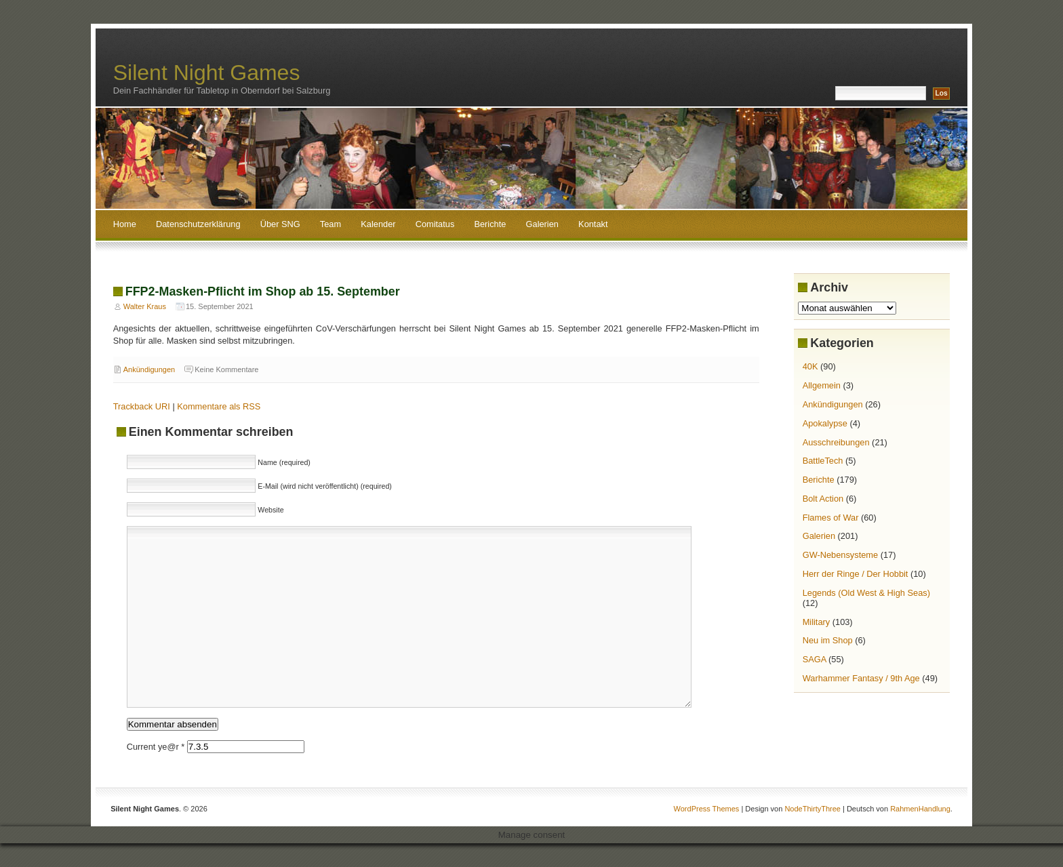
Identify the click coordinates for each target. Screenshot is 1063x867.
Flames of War (831, 517)
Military (816, 622)
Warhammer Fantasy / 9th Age (861, 678)
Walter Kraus (144, 306)
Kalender (378, 224)
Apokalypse (825, 423)
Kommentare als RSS (218, 406)
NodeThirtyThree (812, 809)
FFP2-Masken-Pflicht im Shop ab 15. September (262, 291)
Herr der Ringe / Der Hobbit (855, 574)
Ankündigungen (149, 369)
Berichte (490, 224)
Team (330, 224)
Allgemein (822, 385)
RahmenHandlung (920, 809)
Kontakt (592, 224)
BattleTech (823, 461)
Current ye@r (156, 747)
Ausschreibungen (836, 442)
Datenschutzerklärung (198, 224)
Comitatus (435, 224)
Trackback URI (141, 406)
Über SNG (280, 224)
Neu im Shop (828, 640)
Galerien (542, 224)
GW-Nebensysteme (840, 555)
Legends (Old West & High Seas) (866, 593)
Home (124, 224)
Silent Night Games (206, 72)
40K (810, 366)
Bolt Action (823, 498)
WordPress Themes (707, 809)
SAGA (814, 659)
